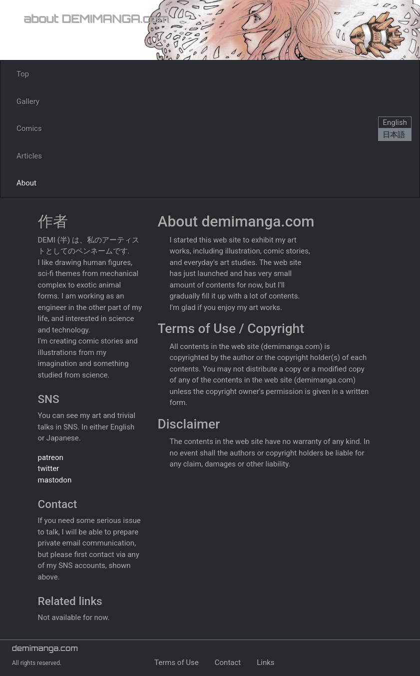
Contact (228, 662)
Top (22, 74)
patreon (50, 457)
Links (265, 662)
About (26, 183)
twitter (48, 468)
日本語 (394, 134)
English (395, 122)
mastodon (55, 480)
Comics (29, 128)
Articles (29, 156)
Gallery (27, 101)
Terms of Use (176, 662)
